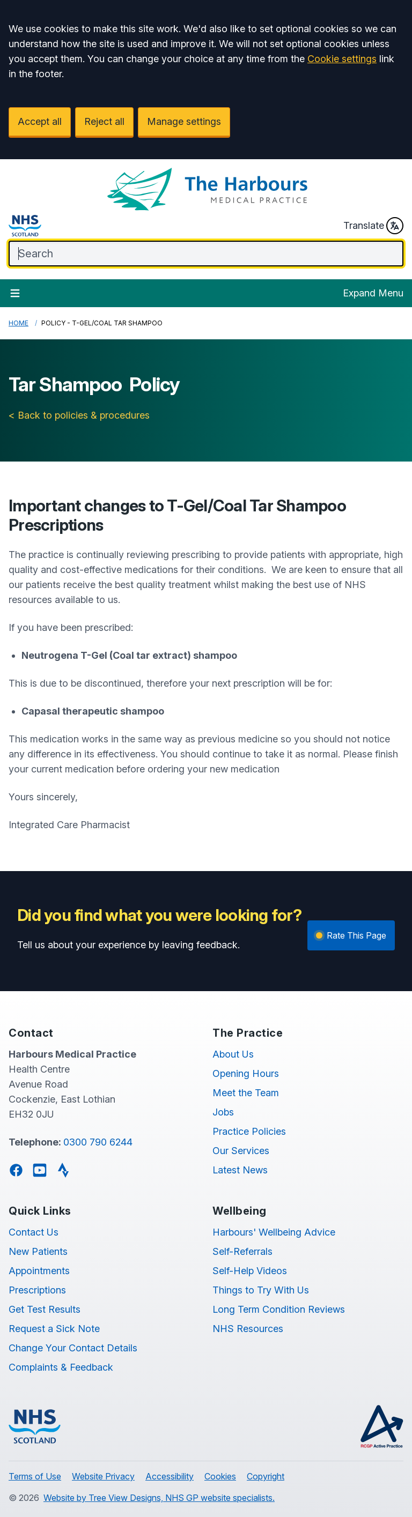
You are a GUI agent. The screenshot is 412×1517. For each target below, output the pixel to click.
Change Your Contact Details (73, 1348)
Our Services (240, 1150)
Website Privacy (103, 1476)
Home (18, 323)
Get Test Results (44, 1309)
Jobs (223, 1112)
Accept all (40, 121)
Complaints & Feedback (61, 1367)
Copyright (265, 1476)
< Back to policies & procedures (79, 415)
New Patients (38, 1251)
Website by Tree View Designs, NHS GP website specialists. (159, 1497)
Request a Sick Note (54, 1328)
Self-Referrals (242, 1251)
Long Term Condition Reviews (278, 1309)
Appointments (39, 1270)
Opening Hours (245, 1073)
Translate (373, 225)
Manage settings (184, 121)
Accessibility (169, 1476)
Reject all (104, 121)
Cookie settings (342, 58)
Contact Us (33, 1232)
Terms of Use (35, 1476)
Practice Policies (249, 1131)
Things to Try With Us (260, 1290)
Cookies (220, 1476)
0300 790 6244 (98, 1142)
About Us (233, 1054)
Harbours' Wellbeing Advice (273, 1232)
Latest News (240, 1170)
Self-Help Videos (249, 1270)
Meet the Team (245, 1092)
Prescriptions (37, 1290)
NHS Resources (247, 1328)
